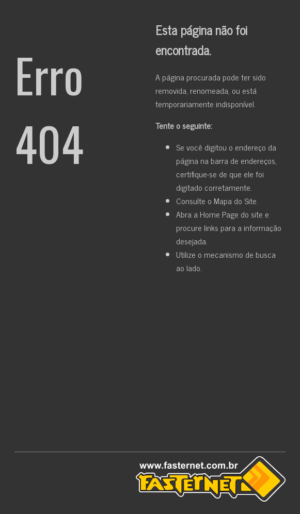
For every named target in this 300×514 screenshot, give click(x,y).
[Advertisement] (150, 365)
